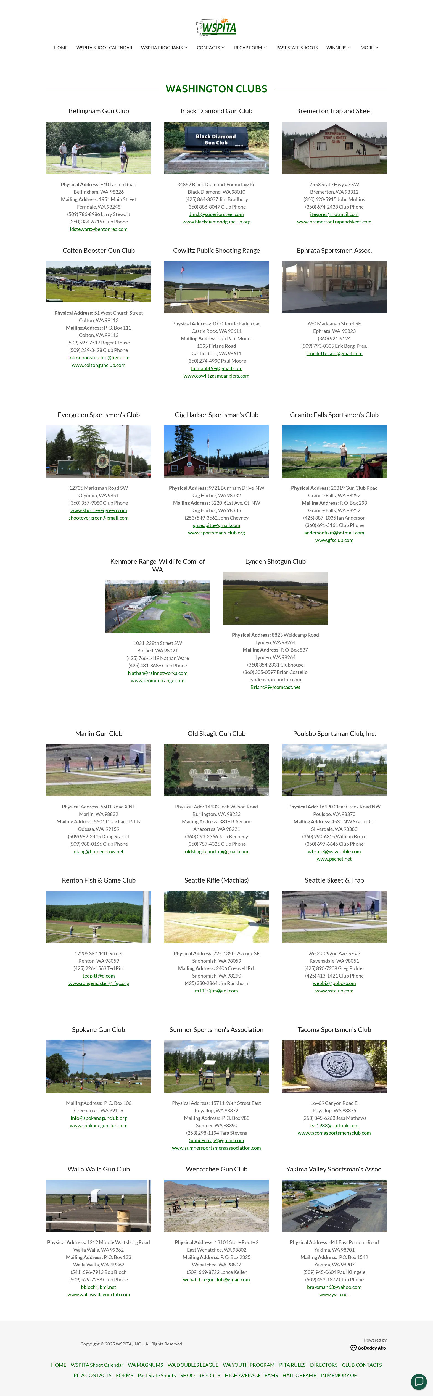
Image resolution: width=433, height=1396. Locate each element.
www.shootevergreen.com (98, 510)
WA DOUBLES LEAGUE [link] (193, 1365)
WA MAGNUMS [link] (145, 1365)
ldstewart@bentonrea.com (99, 229)
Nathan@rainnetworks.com (158, 673)
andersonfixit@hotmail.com (334, 533)
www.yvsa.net (334, 1294)
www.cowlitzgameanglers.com (216, 376)
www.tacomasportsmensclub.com (334, 1133)
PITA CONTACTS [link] (93, 1375)
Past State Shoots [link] (297, 47)
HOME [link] (61, 47)
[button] (164, 47)
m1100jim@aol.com (216, 990)
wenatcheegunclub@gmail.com (216, 1279)
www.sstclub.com (334, 990)
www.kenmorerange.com (157, 680)
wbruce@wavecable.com (334, 851)
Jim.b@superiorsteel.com (216, 214)
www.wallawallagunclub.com (98, 1294)
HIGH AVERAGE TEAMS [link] (251, 1375)
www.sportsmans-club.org (216, 533)
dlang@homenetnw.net (99, 851)
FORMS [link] (124, 1375)
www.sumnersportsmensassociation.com (216, 1148)
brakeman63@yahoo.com (334, 1287)
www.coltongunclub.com (98, 365)
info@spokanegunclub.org (99, 1118)
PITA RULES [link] (292, 1365)
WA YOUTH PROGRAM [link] (249, 1365)
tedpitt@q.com (99, 976)
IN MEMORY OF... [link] (340, 1375)
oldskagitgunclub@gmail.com (216, 851)
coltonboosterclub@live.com (99, 357)
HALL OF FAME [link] (299, 1375)
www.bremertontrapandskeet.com (334, 221)
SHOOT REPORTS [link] (200, 1375)
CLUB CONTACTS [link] (362, 1365)
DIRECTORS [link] (324, 1365)
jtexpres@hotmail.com (334, 214)
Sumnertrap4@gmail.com (216, 1140)
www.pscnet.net (334, 859)
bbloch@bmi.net (98, 1287)
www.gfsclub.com (334, 540)
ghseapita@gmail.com (216, 525)
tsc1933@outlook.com (334, 1125)
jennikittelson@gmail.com (334, 353)
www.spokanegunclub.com (99, 1125)
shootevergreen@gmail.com (98, 518)
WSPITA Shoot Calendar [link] (104, 47)
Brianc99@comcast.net (275, 687)
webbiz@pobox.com (334, 983)
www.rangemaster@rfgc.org (98, 983)
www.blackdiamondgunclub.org (216, 221)
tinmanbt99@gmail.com (216, 368)
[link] (216, 26)
